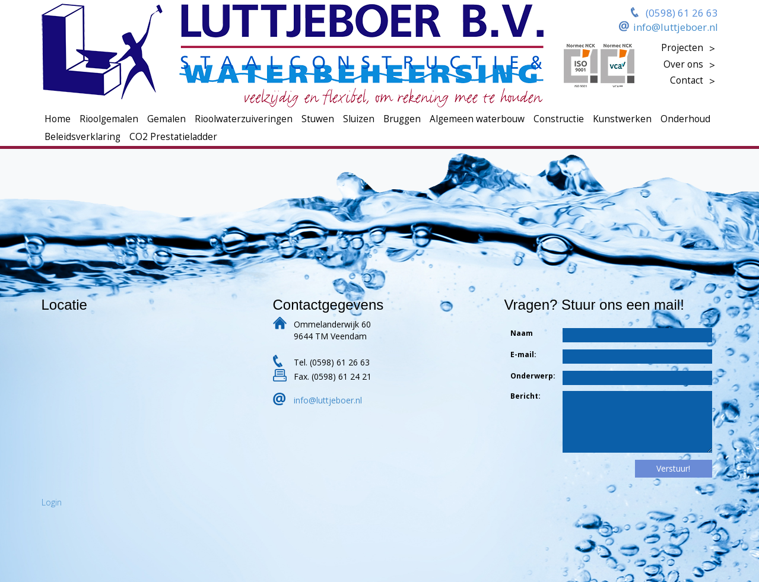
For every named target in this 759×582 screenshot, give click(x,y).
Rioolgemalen (109, 119)
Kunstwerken (622, 119)
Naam (521, 333)
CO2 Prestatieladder (173, 137)
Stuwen (317, 119)
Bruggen (402, 119)
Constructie (558, 119)
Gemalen (166, 119)
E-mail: (523, 354)
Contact (686, 80)
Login (52, 502)
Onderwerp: (523, 376)
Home (58, 119)
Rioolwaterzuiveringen (244, 119)
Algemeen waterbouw (477, 119)
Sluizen (358, 119)
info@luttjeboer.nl (675, 27)
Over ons (683, 64)
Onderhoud (685, 119)
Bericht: (523, 396)
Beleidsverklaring (82, 137)
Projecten (682, 48)
